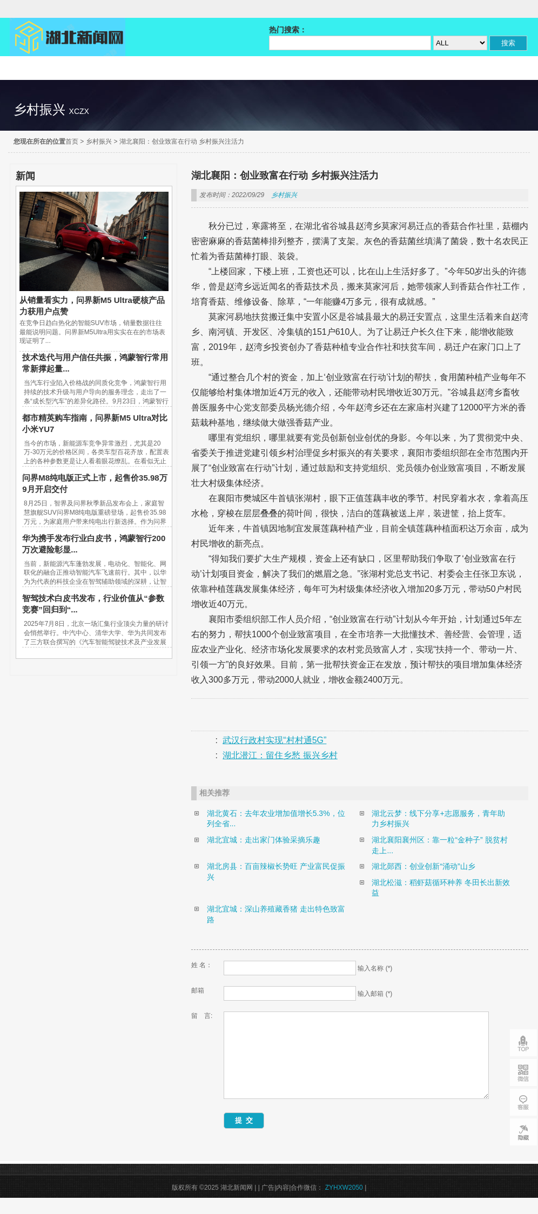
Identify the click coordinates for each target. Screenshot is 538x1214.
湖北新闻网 (67, 37)
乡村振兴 (99, 141)
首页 (71, 141)
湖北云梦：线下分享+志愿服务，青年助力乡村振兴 (438, 818)
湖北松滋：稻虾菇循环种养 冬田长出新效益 (441, 888)
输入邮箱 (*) (375, 993)
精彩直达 (45, 68)
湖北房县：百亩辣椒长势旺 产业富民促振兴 (276, 871)
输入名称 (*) (375, 968)
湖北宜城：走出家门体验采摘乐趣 (263, 839)
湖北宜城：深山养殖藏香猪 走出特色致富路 (276, 914)
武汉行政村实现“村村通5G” (274, 740)
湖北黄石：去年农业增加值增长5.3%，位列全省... (276, 818)
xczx (79, 111)
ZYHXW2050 (345, 1204)
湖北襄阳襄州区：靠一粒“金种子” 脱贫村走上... (439, 845)
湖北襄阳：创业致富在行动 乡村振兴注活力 (181, 141)
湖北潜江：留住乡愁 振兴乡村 (280, 755)
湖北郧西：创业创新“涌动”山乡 (423, 866)
